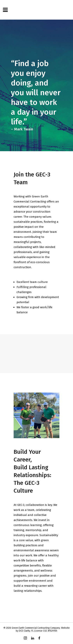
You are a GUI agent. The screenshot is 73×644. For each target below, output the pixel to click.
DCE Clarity (24, 630)
